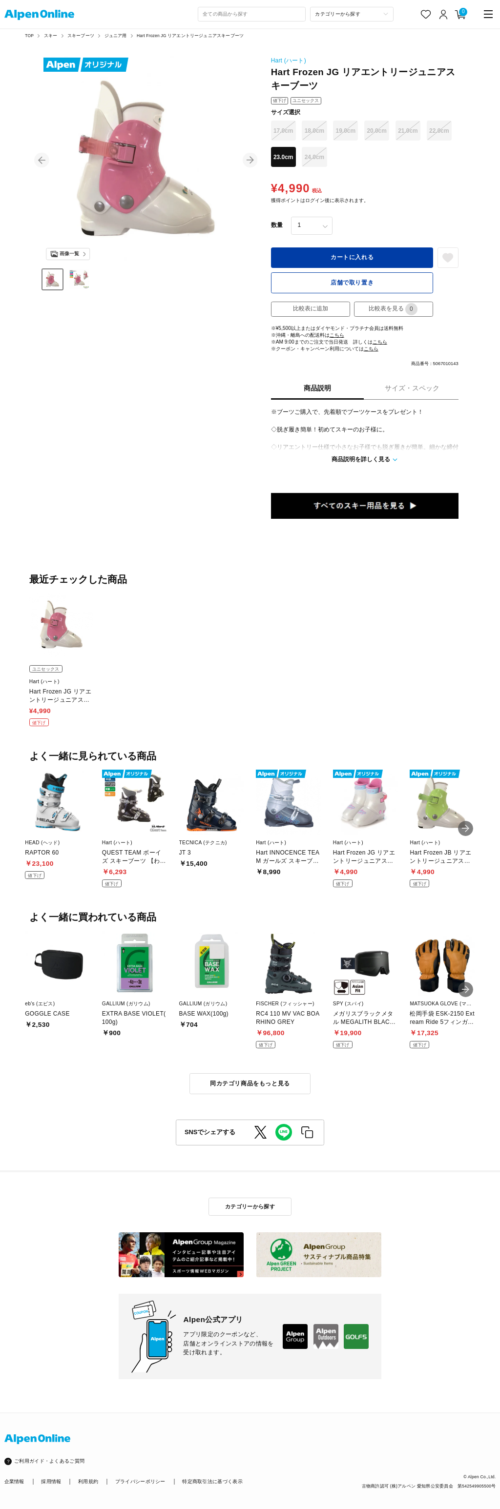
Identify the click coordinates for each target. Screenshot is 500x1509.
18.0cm (315, 130)
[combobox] (252, 14)
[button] (41, 160)
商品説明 (317, 388)
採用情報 (51, 1481)
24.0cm (315, 157)
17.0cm (283, 130)
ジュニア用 (115, 35)
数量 (277, 225)
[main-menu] (488, 14)
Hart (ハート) (288, 60)
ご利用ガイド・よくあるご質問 (49, 1461)
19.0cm (346, 130)
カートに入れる (352, 257)
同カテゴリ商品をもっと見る (250, 1083)
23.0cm (283, 157)
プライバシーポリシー (140, 1481)
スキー (51, 35)
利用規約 (88, 1481)
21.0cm (408, 130)
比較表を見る (393, 309)
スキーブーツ (80, 35)
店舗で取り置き (352, 282)
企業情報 (14, 1481)
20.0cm (377, 130)
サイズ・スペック (412, 388)
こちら (337, 335)
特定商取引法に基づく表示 (212, 1481)
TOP (29, 35)
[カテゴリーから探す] (352, 14)
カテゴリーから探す (250, 1206)
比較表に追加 (310, 308)
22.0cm (439, 130)
